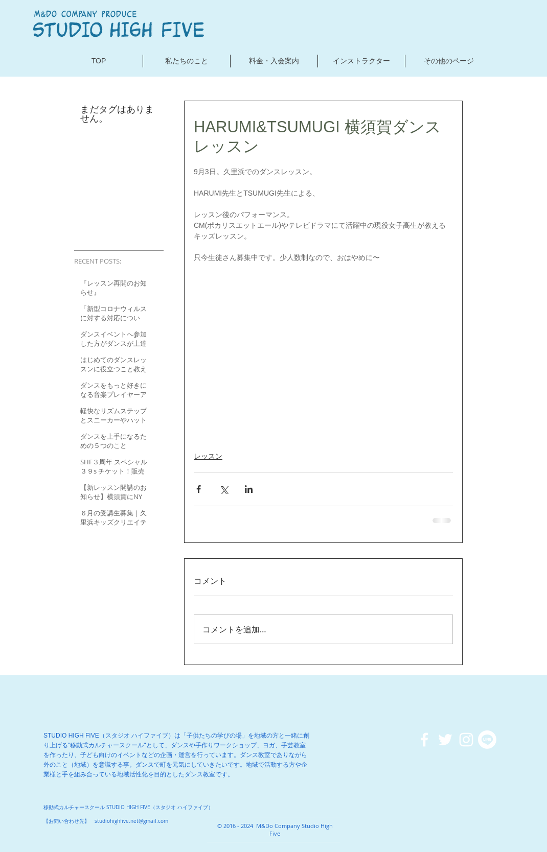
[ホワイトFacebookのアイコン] (424, 739)
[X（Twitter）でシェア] (224, 489)
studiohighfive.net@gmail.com (131, 821)
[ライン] (487, 739)
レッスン (208, 456)
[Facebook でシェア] (198, 489)
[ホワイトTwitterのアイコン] (445, 739)
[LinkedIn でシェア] (249, 489)
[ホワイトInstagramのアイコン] (466, 739)
